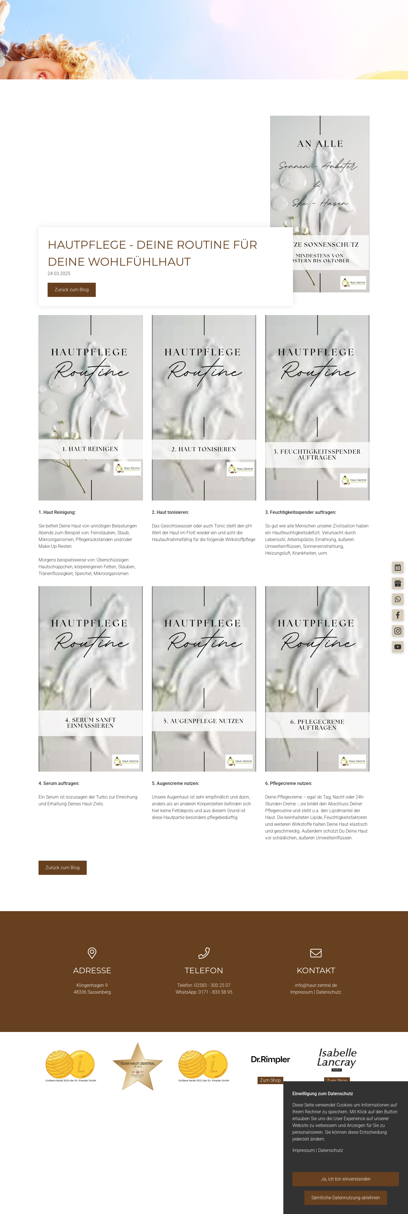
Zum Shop (270, 1080)
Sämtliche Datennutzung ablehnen (345, 1197)
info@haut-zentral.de (316, 985)
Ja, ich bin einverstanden (346, 1179)
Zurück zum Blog (72, 289)
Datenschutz (328, 992)
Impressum (302, 992)
